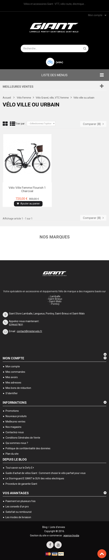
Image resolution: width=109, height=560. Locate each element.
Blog (44, 527)
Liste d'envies (57, 527)
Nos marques (54, 236)
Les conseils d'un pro (17, 506)
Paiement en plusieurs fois (21, 501)
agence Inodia (71, 535)
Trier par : (20, 123)
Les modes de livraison (18, 517)
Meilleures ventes (18, 86)
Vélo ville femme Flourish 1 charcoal (27, 189)
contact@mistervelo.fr (29, 331)
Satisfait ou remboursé (19, 511)
